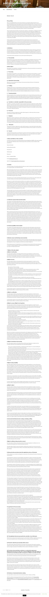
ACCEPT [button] (24, 595)
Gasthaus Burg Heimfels (17, 3)
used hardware (37, 579)
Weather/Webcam (9, 9)
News (4, 9)
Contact (15, 9)
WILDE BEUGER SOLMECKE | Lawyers (24, 579)
